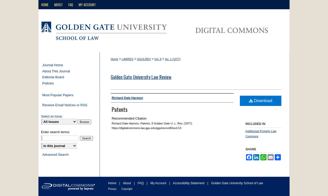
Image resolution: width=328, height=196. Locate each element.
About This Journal (56, 71)
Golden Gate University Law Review (141, 77)
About (127, 183)
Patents (120, 109)
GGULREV (144, 59)
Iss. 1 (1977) (173, 59)
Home (114, 59)
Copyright (126, 189)
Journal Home (52, 65)
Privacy (112, 189)
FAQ (141, 183)
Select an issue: (52, 116)
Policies (48, 83)
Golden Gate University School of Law (237, 183)
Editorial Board (53, 77)
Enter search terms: (55, 132)
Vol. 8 (157, 59)
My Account (158, 183)
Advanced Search (55, 154)
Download (260, 101)
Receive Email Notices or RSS (64, 105)
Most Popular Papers (57, 95)
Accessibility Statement (189, 183)
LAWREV (128, 59)
